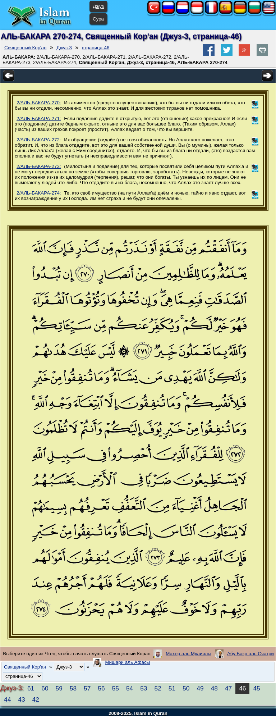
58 (73, 688)
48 (214, 688)
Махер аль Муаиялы (188, 653)
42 (35, 699)
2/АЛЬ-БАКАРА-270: (39, 102)
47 (228, 688)
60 (44, 688)
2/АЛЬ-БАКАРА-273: (39, 166)
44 (7, 699)
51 (172, 688)
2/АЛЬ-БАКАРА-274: (39, 193)
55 (115, 688)
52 (158, 688)
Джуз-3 (64, 47)
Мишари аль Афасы (127, 662)
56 (101, 688)
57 (87, 688)
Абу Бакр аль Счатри (250, 653)
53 (143, 688)
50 (186, 688)
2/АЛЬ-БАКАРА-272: (39, 139)
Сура (98, 19)
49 (200, 688)
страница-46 (96, 47)
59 (59, 688)
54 (129, 688)
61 (30, 688)
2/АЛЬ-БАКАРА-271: (39, 118)
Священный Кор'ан (25, 47)
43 (21, 699)
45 (256, 688)
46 (242, 688)
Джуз (98, 6)
